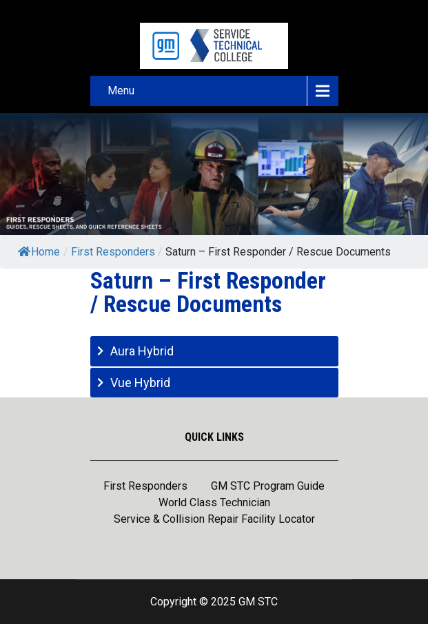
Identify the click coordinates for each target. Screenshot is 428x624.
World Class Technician (214, 503)
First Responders (145, 487)
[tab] (214, 351)
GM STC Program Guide (268, 487)
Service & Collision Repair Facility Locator (214, 520)
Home (39, 251)
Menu (121, 90)
